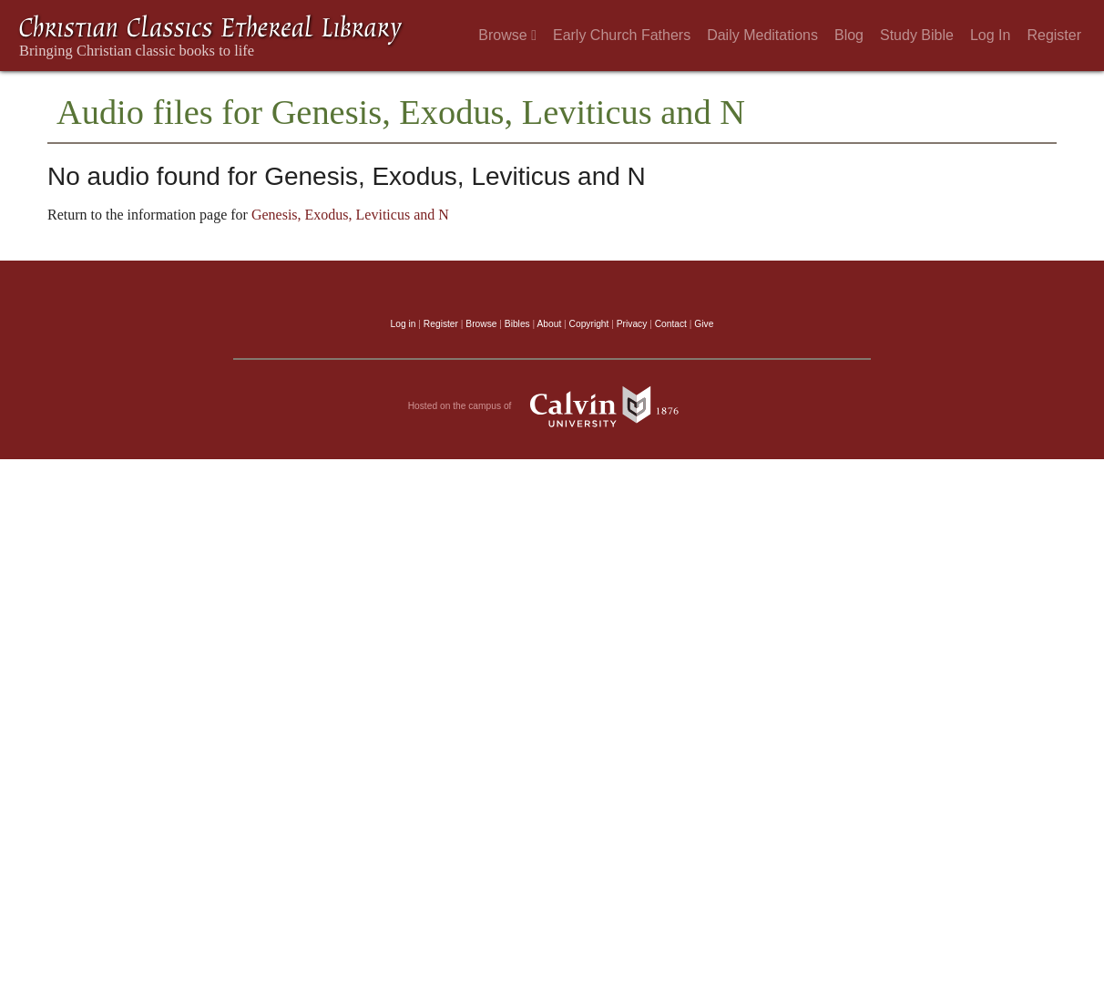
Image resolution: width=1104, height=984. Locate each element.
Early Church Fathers (621, 35)
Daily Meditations (762, 35)
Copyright (589, 324)
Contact (671, 324)
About (549, 324)
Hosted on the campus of (552, 406)
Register (1054, 35)
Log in (403, 324)
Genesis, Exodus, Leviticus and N (350, 214)
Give (703, 324)
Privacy (632, 324)
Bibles (517, 324)
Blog (849, 35)
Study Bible (917, 35)
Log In (990, 35)
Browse (507, 35)
